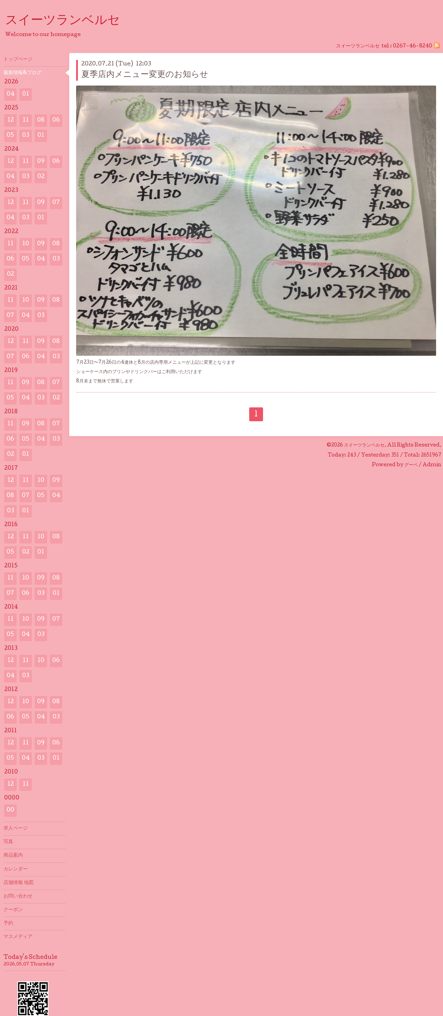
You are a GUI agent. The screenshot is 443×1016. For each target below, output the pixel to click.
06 (56, 120)
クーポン (13, 910)
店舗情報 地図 (18, 883)
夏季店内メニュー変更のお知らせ (144, 75)
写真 (8, 842)
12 (10, 120)
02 (41, 177)
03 (25, 136)
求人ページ (15, 828)
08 (41, 120)
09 (41, 162)
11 (25, 120)
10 (25, 244)
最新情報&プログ (22, 73)
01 (25, 94)
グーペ (411, 465)
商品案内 (13, 855)
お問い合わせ (18, 896)
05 (10, 136)
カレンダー (15, 869)
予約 (8, 923)
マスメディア (18, 937)
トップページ (18, 59)
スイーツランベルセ (69, 21)
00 (10, 810)
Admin (432, 465)
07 (56, 203)
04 (11, 94)
